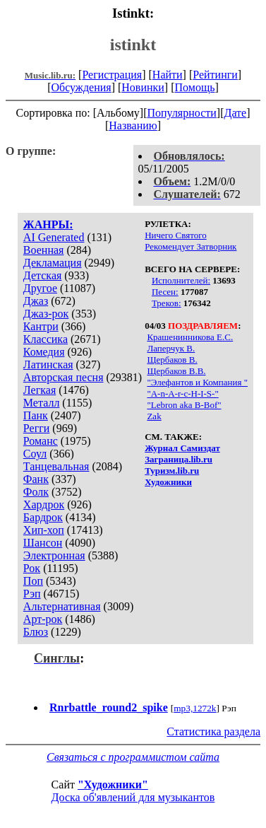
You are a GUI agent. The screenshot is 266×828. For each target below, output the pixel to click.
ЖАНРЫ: (48, 224)
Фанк (36, 479)
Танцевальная (56, 466)
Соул (35, 454)
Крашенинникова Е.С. (190, 337)
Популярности (181, 113)
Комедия (44, 352)
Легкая (39, 390)
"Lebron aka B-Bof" (184, 405)
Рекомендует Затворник (190, 246)
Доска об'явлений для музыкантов (133, 797)
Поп (33, 581)
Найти (167, 75)
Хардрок (43, 504)
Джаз (35, 301)
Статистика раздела (213, 731)
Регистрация (112, 75)
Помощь (195, 87)
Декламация (52, 263)
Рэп (32, 594)
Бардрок (43, 517)
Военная (43, 250)
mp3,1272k (195, 708)
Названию (133, 125)
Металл (41, 403)
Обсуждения (81, 87)
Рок (31, 568)
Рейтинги (215, 75)
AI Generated (54, 237)
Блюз (35, 632)
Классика (45, 339)
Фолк (36, 492)
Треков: (166, 303)
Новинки (142, 87)
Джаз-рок (46, 314)
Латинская (48, 364)
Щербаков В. (172, 359)
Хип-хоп (43, 530)
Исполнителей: (181, 280)
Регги (36, 428)
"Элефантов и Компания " (197, 382)
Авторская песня (63, 377)
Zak (154, 416)
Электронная (54, 555)
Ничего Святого (176, 235)
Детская (42, 275)
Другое (40, 288)
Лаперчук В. (171, 348)
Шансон (42, 543)
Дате (235, 113)
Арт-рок (42, 619)
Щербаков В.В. (176, 371)
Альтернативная (62, 606)
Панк (35, 415)
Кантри (41, 326)
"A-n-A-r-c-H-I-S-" (182, 393)
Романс (40, 441)
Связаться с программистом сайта (133, 757)
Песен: (165, 291)
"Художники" (113, 785)
